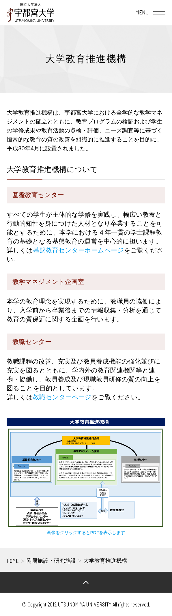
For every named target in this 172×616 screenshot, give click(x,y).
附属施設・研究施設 (51, 561)
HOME (13, 560)
